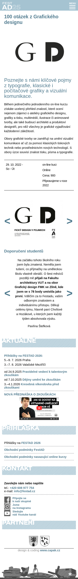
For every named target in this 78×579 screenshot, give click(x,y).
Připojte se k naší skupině (21, 500)
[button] (72, 5)
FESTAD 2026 (31, 443)
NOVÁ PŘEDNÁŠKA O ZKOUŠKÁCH (30, 394)
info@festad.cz (24, 491)
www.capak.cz (50, 550)
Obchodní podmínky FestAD (24, 449)
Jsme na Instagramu (21, 506)
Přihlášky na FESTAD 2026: (23, 355)
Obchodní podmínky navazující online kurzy (35, 456)
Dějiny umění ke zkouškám (41, 379)
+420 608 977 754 (22, 488)
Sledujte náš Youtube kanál (24, 513)
